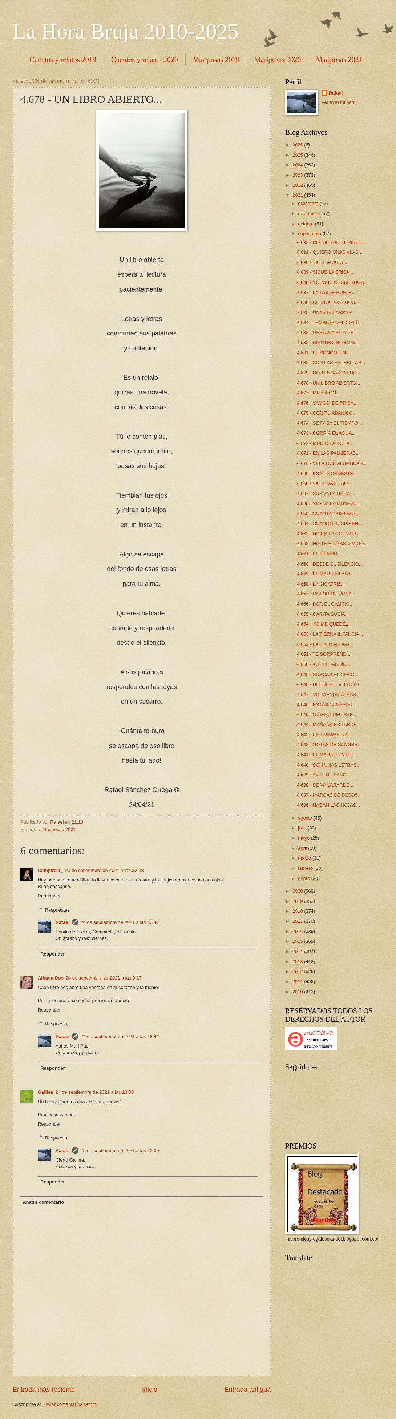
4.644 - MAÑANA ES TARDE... (329, 724)
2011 (298, 981)
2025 (298, 155)
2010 (298, 991)
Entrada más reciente (44, 1389)
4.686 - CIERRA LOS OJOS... (328, 302)
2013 (298, 961)
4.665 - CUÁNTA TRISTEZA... (328, 513)
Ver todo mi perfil (339, 102)
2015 (298, 941)
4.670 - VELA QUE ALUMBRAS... (332, 463)
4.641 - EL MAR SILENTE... (326, 754)
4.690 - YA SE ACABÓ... (322, 262)
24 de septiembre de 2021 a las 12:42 (120, 1036)
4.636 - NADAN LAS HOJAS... (328, 805)
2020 (298, 891)
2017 (298, 921)
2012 (298, 971)
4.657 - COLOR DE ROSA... (326, 593)
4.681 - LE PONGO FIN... (323, 352)
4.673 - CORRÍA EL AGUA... (326, 433)
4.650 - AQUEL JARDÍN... (323, 664)
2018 (298, 911)
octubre (306, 223)
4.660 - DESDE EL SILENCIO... (330, 564)
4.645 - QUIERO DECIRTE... (327, 714)
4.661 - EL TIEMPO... (319, 553)
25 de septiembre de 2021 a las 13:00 (120, 1150)
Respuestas (57, 909)
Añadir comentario (43, 1202)
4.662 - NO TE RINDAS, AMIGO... (332, 543)
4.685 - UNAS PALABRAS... (326, 312)
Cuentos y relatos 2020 (144, 60)
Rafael (63, 922)
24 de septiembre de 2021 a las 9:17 (104, 978)
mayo (304, 838)
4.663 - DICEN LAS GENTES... (329, 533)
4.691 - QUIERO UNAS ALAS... (329, 252)
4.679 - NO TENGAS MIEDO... (329, 372)
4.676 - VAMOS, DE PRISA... (327, 403)
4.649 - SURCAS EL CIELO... (327, 674)
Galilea (45, 1092)
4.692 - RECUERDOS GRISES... (331, 242)
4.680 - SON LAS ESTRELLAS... (331, 362)
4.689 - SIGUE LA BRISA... (325, 272)
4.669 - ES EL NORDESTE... (327, 473)
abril (303, 848)
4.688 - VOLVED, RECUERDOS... (332, 282)
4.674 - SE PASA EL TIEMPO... (329, 423)
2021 (298, 195)
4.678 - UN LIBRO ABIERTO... (328, 383)
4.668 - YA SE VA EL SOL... (325, 483)
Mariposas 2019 (216, 60)
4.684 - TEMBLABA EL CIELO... (330, 322)
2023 (298, 175)
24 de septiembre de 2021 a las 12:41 (120, 922)
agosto (305, 818)
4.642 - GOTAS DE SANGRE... (329, 744)
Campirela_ (50, 870)
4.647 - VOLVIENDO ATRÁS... (328, 694)
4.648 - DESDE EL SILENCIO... (330, 684)
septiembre (310, 233)
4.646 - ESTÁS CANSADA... (326, 704)
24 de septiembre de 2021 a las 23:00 (94, 1092)
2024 (298, 165)
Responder (49, 896)
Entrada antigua (248, 1389)
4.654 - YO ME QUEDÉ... (323, 624)
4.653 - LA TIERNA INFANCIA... (330, 634)
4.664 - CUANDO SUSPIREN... (329, 523)
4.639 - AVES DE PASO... (323, 774)
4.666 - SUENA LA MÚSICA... (328, 503)
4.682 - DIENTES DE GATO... (328, 342)
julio (302, 828)
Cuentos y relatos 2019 (62, 60)
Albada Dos (51, 978)
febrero (306, 868)
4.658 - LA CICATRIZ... (320, 584)
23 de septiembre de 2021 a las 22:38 (104, 870)
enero (304, 878)
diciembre (308, 203)
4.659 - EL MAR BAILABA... (326, 573)
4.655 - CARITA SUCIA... (323, 614)
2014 (298, 951)
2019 (298, 901)
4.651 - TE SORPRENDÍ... (324, 654)
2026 (298, 145)
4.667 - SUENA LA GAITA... (325, 493)
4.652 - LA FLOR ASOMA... (325, 644)
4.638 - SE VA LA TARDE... (325, 785)
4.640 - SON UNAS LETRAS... (328, 765)
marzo (305, 858)
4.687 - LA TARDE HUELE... (326, 292)
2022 (298, 185)
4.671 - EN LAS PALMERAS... (328, 453)
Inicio (149, 1389)
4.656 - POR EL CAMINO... (325, 604)
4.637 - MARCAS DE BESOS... (329, 795)
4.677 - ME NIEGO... (318, 392)
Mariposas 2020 (277, 60)
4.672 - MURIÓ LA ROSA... (325, 443)
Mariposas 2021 (59, 829)
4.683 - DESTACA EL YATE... (327, 332)
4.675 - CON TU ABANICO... (326, 413)
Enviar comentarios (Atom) (70, 1404)
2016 (298, 931)
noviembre (309, 213)
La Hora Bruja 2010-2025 (126, 31)
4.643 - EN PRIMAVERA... (324, 734)
